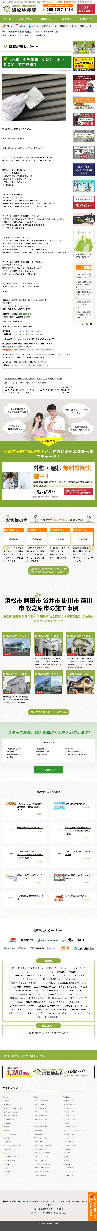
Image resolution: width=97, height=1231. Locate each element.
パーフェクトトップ (69, 1115)
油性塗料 (61, 971)
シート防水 (42, 979)
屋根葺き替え (7, 1104)
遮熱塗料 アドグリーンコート (72, 1123)
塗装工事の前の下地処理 (41, 1119)
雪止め (84, 986)
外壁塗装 (9, 26)
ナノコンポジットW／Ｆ (70, 1108)
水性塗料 (72, 971)
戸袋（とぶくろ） (58, 994)
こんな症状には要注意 (41, 1127)
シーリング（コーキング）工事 (28, 975)
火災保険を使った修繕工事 (11, 1157)
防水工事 (35, 26)
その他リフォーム (9, 1142)
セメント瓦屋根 (48, 983)
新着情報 (66, 1160)
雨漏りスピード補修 (40, 1104)
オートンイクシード (40, 1123)
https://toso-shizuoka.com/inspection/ (37, 349)
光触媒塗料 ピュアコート (71, 1127)
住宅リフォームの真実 (41, 1138)
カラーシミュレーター (41, 1115)
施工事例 (66, 18)
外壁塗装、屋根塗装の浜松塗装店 (49, 1223)
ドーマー (74, 1009)
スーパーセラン (68, 1141)
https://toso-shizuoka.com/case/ (28, 331)
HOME (6, 1097)
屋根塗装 (22, 26)
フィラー (42, 968)
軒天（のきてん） (58, 1002)
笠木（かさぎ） (76, 990)
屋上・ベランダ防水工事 (11, 1116)
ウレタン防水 (28, 979)
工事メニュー (8, 1101)
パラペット (51, 1013)
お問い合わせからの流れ (41, 1112)
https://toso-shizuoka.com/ (15, 306)
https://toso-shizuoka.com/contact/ (31, 365)
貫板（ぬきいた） (18, 1005)
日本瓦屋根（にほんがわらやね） (73, 983)
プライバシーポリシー (70, 1171)
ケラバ (32, 1005)
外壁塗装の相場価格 (9, 1160)
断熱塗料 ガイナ (68, 1101)
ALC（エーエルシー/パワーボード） (38, 971)
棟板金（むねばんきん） (37, 1002)
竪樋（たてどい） (35, 1013)
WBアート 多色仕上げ (70, 1104)
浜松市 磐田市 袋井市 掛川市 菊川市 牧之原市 (48, 1032)
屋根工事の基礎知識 (40, 1175)
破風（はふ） (75, 1002)
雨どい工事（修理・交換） (11, 1112)
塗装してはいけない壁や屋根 (43, 1153)
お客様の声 (7, 1168)
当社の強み (67, 1153)
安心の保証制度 (39, 1130)
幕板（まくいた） (18, 998)
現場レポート (7, 1172)
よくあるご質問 (68, 1168)
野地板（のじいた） (58, 990)
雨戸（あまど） (75, 994)
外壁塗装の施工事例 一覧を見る (48, 712)
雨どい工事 (87, 26)
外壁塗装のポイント (40, 1142)
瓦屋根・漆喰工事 (70, 26)
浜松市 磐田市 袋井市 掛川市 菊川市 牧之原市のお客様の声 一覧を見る (48, 570)
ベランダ (62, 975)
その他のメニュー (69, 1175)
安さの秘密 (7, 1153)
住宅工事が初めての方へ (41, 1101)
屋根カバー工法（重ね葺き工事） (13, 1108)
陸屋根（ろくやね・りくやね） (24, 983)
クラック (16, 968)
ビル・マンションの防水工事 (12, 1145)
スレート (43, 1017)
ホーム (7, 18)
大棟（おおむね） (19, 1009)
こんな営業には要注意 (41, 1149)
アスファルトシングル (80, 1013)
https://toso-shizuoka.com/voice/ (28, 334)
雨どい (20, 1002)
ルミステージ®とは (69, 1134)
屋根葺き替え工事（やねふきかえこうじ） (59, 986)
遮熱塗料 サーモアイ (69, 1112)
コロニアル (55, 1017)
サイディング (79, 968)
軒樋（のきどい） (16, 1013)
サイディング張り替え (10, 1134)
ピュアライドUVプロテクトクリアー (74, 1130)
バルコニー (50, 975)
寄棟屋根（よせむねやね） (50, 1005)
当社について (86, 18)
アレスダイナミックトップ (71, 1145)
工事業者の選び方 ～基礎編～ (43, 1145)
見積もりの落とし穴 (40, 1160)
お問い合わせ (68, 1164)
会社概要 (66, 1156)
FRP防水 (63, 1013)
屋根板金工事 (7, 1123)
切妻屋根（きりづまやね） (76, 1005)
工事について (25, 18)
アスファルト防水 (76, 975)
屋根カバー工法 (51, 26)
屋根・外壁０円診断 (40, 1108)
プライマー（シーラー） (59, 968)
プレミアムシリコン (69, 1119)
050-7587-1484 (60, 9)
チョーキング (29, 968)
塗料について (68, 1097)
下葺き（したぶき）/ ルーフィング (30, 990)
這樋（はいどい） (37, 998)
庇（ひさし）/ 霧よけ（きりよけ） (31, 994)
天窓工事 (6, 1138)
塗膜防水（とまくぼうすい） (63, 979)
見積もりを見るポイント (41, 1156)
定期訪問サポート (40, 1134)
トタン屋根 (16, 986)
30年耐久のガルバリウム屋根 (43, 1164)
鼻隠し (84, 1009)
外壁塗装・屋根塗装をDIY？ (42, 1168)
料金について (47, 18)
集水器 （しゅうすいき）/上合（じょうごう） (68, 998)
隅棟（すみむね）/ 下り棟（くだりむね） (48, 1009)
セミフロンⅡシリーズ (70, 1138)
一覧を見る (88, 324)
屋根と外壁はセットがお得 (42, 1171)
